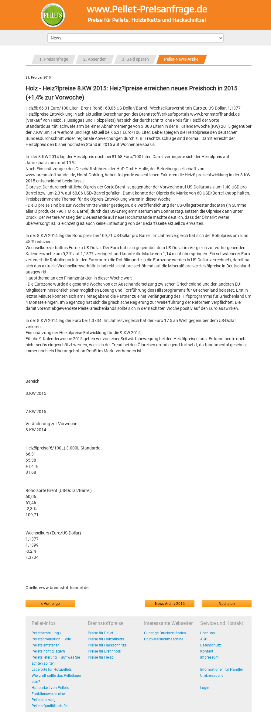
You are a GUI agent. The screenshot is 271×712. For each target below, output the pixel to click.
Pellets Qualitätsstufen (50, 706)
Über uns (207, 633)
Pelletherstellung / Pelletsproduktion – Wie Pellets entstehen (51, 639)
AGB (203, 639)
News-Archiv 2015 (170, 604)
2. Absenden (95, 59)
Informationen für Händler (221, 669)
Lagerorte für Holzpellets (52, 669)
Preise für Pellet (100, 633)
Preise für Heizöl (101, 657)
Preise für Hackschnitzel (107, 645)
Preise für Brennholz (104, 651)
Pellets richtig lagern (48, 651)
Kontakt (206, 651)
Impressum (209, 657)
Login (204, 688)
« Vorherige (50, 604)
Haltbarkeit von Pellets (50, 688)
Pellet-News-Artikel (181, 59)
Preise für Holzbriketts (106, 639)
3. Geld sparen (135, 59)
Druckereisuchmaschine (163, 639)
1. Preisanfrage (53, 59)
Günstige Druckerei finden (165, 633)
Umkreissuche (211, 675)
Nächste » (227, 604)
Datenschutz (210, 645)
